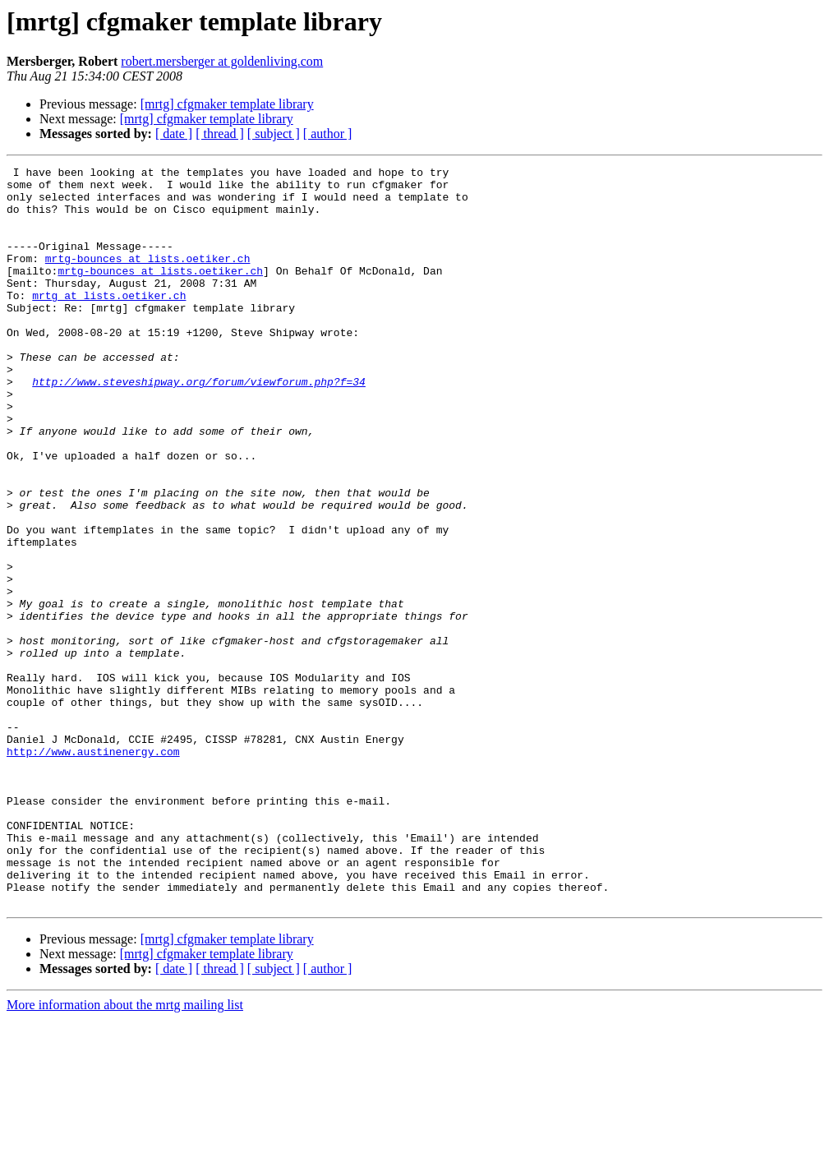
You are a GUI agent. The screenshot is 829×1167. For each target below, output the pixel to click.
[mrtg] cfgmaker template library (227, 104)
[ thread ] (220, 134)
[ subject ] (273, 134)
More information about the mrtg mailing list (125, 1153)
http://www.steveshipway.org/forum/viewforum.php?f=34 (199, 425)
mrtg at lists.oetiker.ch (109, 322)
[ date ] (173, 134)
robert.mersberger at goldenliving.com (222, 61)
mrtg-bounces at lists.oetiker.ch (148, 277)
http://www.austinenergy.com (93, 869)
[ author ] (327, 134)
